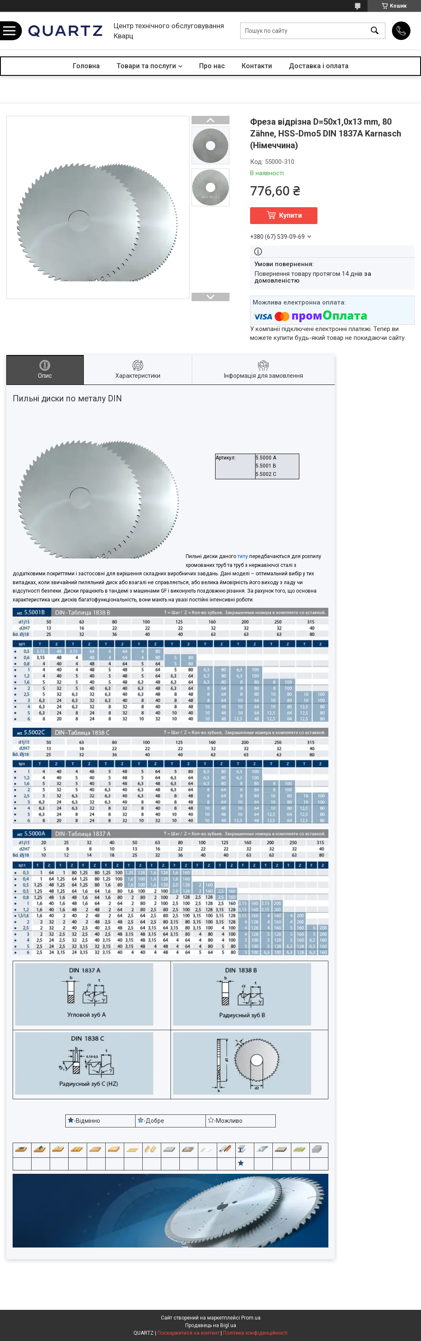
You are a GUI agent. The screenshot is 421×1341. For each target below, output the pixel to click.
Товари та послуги (146, 66)
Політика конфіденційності (255, 1333)
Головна (86, 66)
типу (242, 556)
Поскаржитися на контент (188, 1333)
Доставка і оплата (319, 66)
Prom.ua (251, 1318)
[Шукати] (375, 31)
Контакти (257, 66)
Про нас (212, 66)
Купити (290, 215)
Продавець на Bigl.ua (210, 1325)
